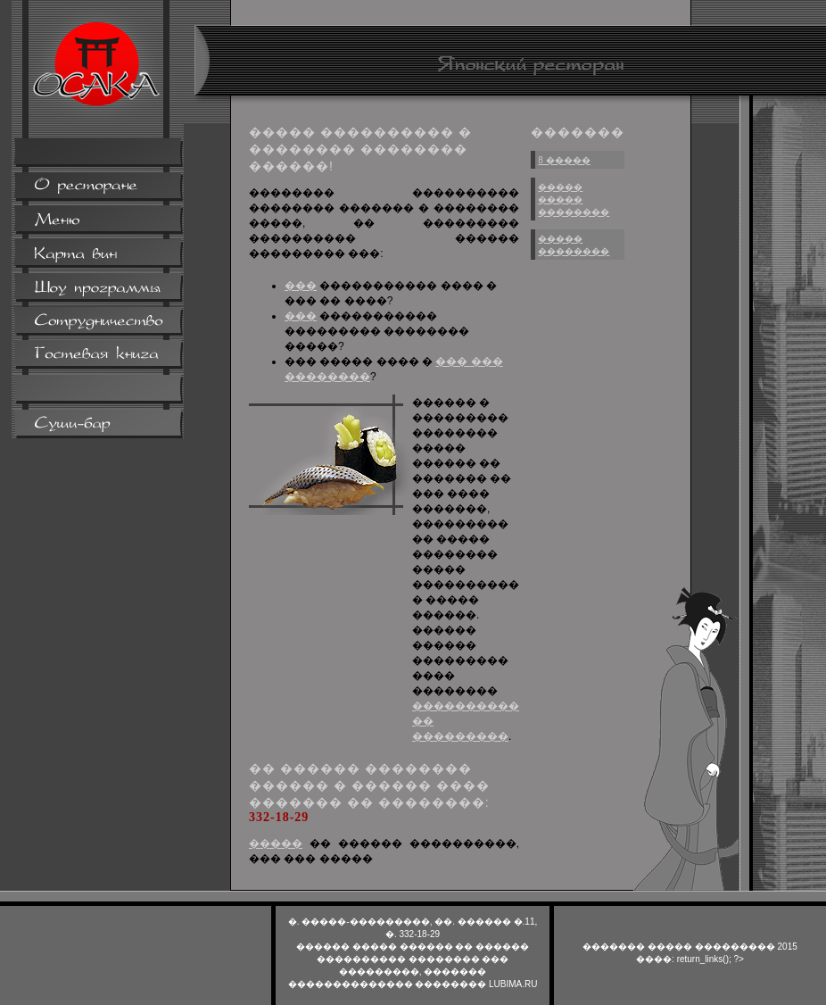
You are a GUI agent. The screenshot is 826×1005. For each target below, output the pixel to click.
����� (275, 843)
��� (301, 285)
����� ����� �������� (573, 199)
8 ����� (564, 160)
